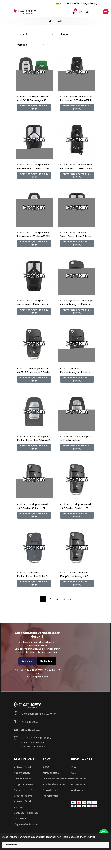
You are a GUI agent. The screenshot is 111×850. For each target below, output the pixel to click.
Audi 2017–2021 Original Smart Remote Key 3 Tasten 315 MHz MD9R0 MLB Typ (77, 168)
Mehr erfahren (87, 837)
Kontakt (46, 661)
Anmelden (75, 3)
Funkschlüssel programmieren (23, 781)
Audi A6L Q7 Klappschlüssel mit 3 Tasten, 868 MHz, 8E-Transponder (75, 508)
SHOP (45, 767)
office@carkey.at (30, 729)
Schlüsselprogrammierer (57, 778)
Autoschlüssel (50, 772)
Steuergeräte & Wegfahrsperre (23, 792)
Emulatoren (49, 790)
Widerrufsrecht (80, 790)
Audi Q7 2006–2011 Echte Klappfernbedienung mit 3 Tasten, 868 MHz (74, 576)
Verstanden (11, 844)
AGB (73, 772)
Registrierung (90, 3)
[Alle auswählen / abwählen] (17, 34)
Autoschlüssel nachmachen (22, 770)
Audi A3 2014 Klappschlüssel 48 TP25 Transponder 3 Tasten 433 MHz (33, 372)
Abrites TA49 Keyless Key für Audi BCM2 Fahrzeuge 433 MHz (32, 100)
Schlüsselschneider (54, 784)
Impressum (78, 784)
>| (70, 599)
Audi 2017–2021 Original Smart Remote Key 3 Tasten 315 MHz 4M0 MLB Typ (34, 168)
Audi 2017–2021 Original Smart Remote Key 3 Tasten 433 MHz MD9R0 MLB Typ (34, 236)
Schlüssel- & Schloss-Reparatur (27, 815)
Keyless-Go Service (26, 824)
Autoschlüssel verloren (22, 804)
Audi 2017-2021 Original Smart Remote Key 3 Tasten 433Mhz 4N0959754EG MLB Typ (76, 100)
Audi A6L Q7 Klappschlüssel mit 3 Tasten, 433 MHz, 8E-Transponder (32, 508)
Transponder (50, 795)
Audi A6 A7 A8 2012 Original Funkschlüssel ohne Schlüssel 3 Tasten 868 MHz (34, 440)
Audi (59, 20)
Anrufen (27, 661)
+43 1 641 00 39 (29, 721)
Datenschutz (78, 778)
